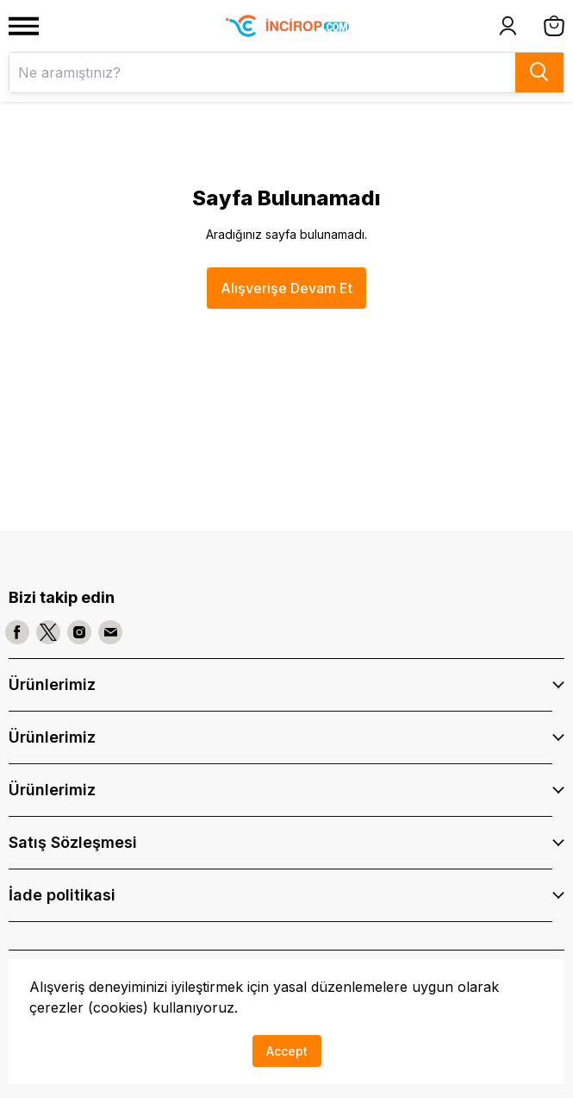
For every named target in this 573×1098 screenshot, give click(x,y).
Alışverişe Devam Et (286, 288)
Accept (287, 1051)
